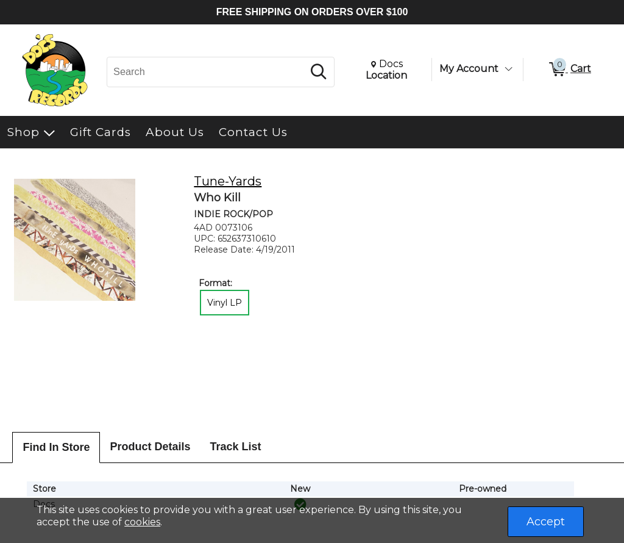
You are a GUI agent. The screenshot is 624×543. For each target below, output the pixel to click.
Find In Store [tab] (56, 447)
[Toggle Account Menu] (508, 69)
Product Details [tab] (150, 447)
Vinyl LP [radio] (224, 302)
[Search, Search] (207, 72)
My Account (468, 68)
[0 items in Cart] (569, 69)
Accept (545, 521)
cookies (142, 522)
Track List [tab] (235, 447)
